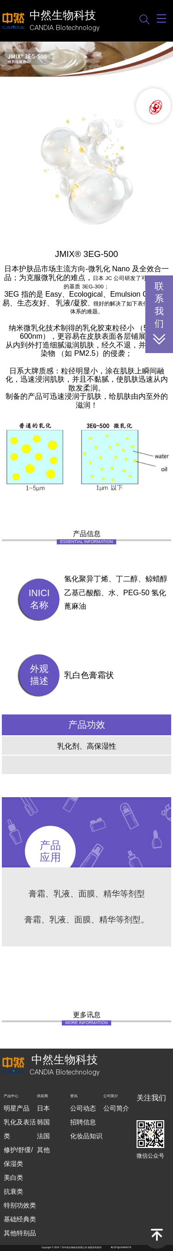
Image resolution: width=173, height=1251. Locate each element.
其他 (43, 1149)
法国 (43, 1136)
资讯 (74, 1096)
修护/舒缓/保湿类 (18, 1156)
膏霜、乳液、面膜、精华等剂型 (87, 893)
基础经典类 (20, 1219)
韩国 (43, 1122)
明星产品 (17, 1108)
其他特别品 (20, 1233)
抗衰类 (13, 1191)
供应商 (42, 1096)
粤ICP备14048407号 (121, 1247)
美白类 (13, 1177)
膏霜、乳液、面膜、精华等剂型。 (86, 919)
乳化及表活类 (20, 1129)
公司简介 (110, 1096)
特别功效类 (20, 1205)
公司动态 (83, 1108)
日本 (43, 1108)
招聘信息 (83, 1122)
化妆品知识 (86, 1136)
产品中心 (11, 1096)
